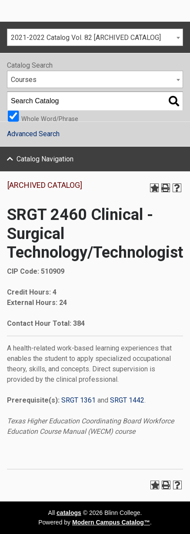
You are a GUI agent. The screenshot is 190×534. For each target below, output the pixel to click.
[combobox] (95, 37)
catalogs (69, 512)
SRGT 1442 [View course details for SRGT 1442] (127, 400)
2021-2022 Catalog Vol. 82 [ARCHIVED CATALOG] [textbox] (86, 37)
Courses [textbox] (24, 79)
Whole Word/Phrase (49, 118)
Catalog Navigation (45, 159)
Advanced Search (33, 134)
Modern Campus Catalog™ (111, 522)
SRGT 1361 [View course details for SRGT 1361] (78, 400)
